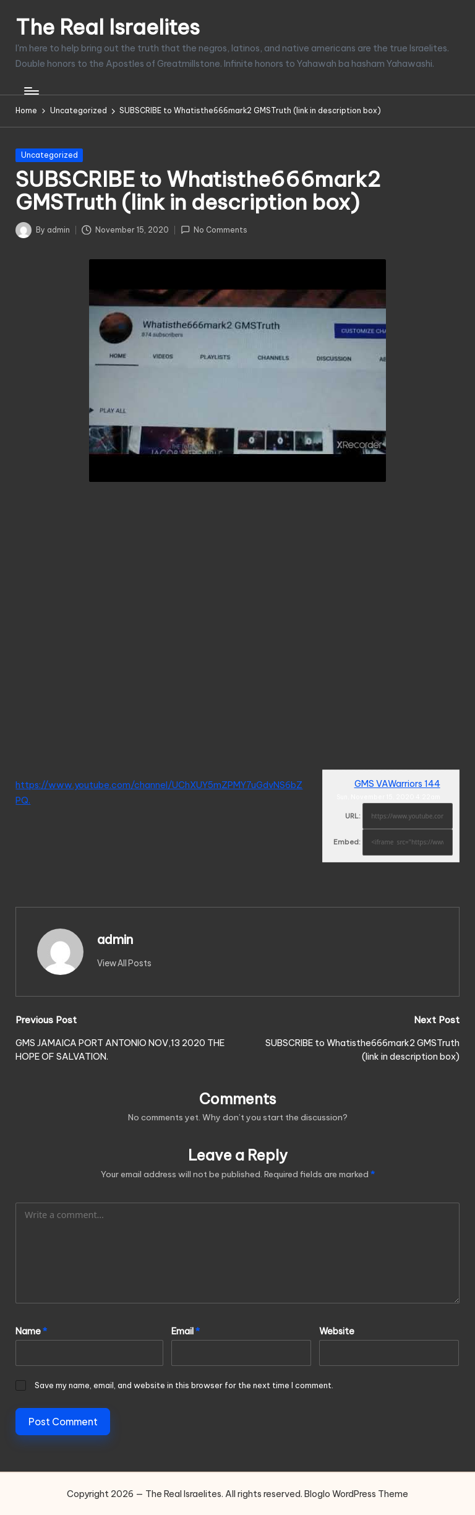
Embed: (347, 842)
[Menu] (30, 91)
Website (336, 1331)
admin (115, 939)
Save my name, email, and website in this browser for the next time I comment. (184, 1385)
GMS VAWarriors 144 (397, 783)
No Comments (214, 229)
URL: (353, 816)
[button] (124, 963)
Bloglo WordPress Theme (356, 1494)
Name (31, 1331)
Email (185, 1331)
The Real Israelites (107, 26)
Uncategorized (49, 155)
